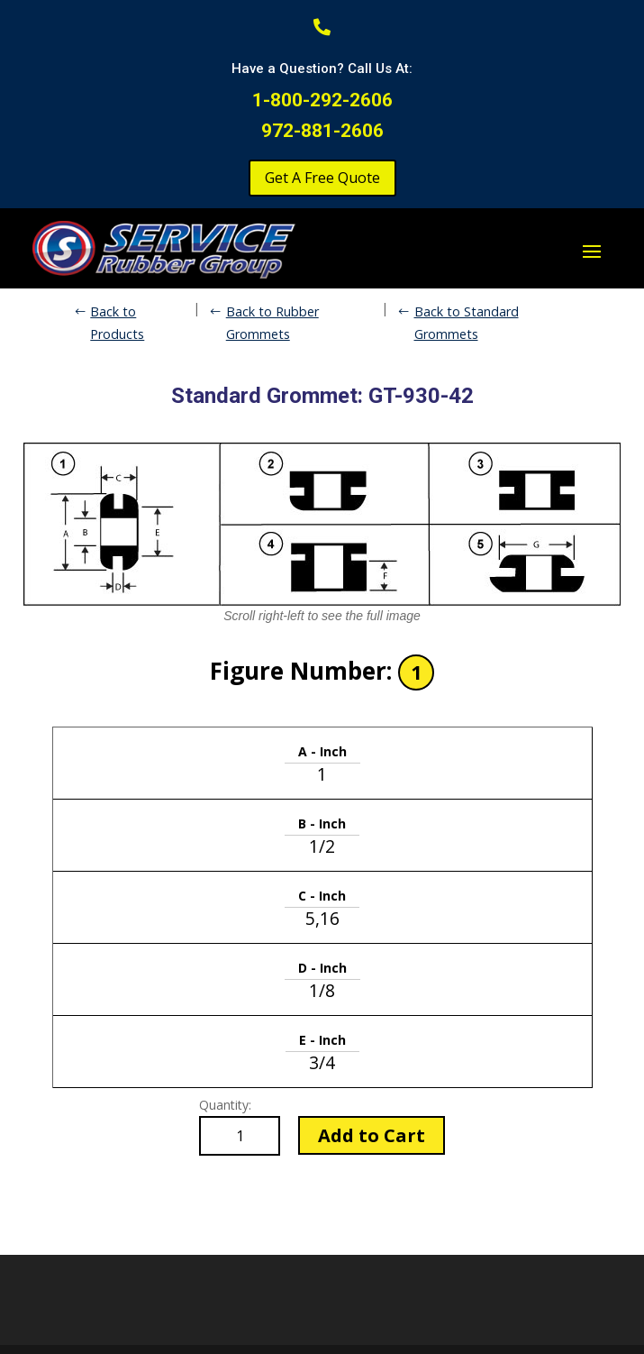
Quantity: (225, 1104)
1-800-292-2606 (322, 100)
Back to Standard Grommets (466, 322)
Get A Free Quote (322, 178)
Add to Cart (371, 1135)
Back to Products (117, 322)
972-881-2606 (322, 131)
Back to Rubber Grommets (272, 322)
